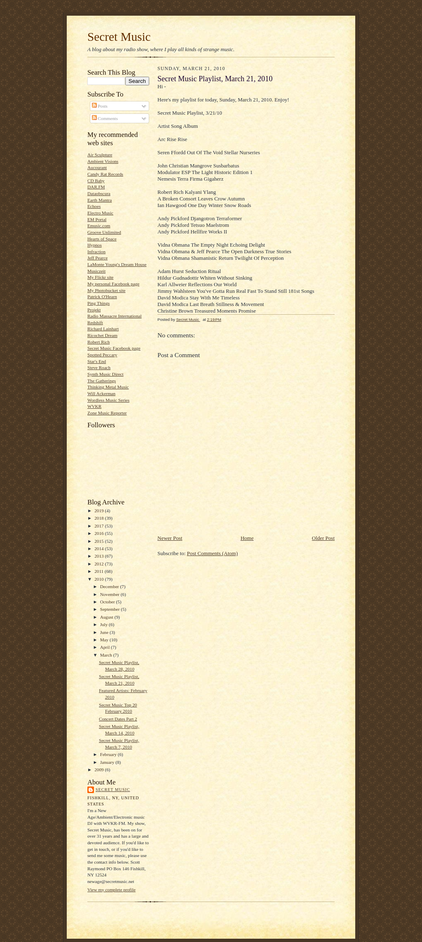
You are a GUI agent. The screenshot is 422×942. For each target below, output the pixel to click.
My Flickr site (100, 277)
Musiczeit (96, 270)
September (110, 609)
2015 (99, 541)
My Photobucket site (106, 290)
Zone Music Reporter (107, 412)
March (106, 654)
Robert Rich (98, 341)
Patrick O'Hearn (102, 296)
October (108, 601)
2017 (99, 525)
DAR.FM (96, 186)
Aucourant (97, 167)
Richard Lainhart (103, 328)
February (109, 754)
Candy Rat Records (105, 174)
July (104, 624)
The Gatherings (101, 380)
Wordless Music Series (108, 400)
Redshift (95, 322)
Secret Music (119, 36)
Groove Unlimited (104, 232)
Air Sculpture (100, 154)
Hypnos (94, 245)
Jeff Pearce (97, 257)
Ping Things (98, 303)
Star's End (96, 361)
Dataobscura (98, 193)
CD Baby (96, 180)
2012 (99, 563)
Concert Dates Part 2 (118, 718)
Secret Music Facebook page (114, 348)
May (105, 639)
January (108, 762)
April (105, 647)
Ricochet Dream (102, 335)
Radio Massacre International (114, 315)
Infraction (96, 251)
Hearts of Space (102, 238)
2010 (99, 579)
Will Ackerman (101, 393)
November (110, 594)
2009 (99, 769)
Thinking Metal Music (108, 386)
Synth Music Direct (105, 374)
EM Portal (96, 219)
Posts (100, 106)
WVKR (94, 406)
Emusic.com (98, 225)
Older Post (323, 538)
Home (247, 538)
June (105, 632)
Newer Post (169, 538)
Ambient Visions (102, 161)
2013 (99, 555)
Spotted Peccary (102, 354)
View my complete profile (111, 889)
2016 (99, 533)
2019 (99, 510)
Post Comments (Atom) (212, 553)
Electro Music (100, 212)
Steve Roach (98, 367)
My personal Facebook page (113, 283)
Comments (105, 118)
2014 (99, 548)
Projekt (94, 309)
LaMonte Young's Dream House (117, 264)
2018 (99, 518)
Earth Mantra (99, 200)
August (107, 617)
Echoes (94, 206)
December (110, 586)
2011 (99, 571)
